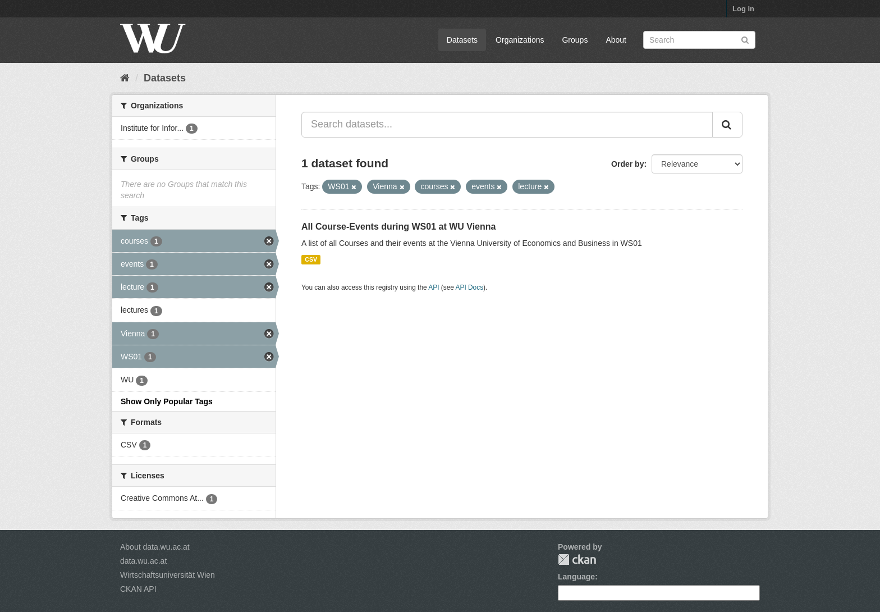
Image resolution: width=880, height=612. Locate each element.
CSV (311, 259)
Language (576, 576)
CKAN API (138, 588)
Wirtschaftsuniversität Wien (167, 574)
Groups (575, 39)
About (616, 39)
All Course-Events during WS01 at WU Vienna (398, 226)
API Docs (470, 287)
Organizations (520, 39)
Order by (627, 163)
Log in (743, 8)
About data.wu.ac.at (155, 546)
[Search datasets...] (507, 125)
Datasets (462, 39)
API (433, 287)
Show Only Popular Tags (167, 401)
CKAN (577, 559)
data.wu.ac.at (143, 560)
